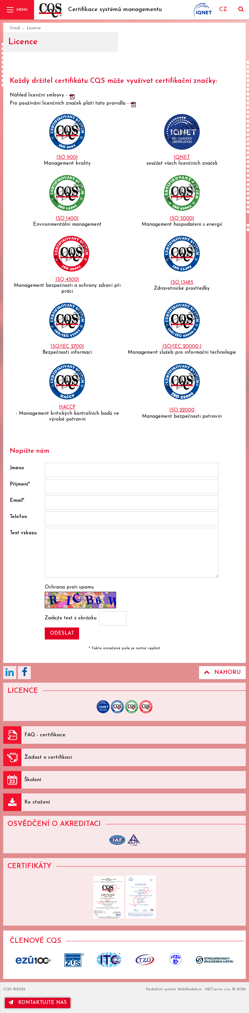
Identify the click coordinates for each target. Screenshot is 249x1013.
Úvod (15, 28)
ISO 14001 (67, 218)
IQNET (182, 157)
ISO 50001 (182, 218)
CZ (223, 9)
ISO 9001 (67, 157)
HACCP (67, 407)
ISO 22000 (182, 410)
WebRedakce (189, 989)
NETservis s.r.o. (218, 989)
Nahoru (222, 672)
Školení (32, 779)
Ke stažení (37, 802)
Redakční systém (161, 989)
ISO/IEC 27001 (67, 346)
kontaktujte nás (37, 1002)
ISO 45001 (67, 279)
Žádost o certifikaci (48, 757)
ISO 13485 (182, 282)
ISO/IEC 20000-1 (182, 346)
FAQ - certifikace (44, 735)
